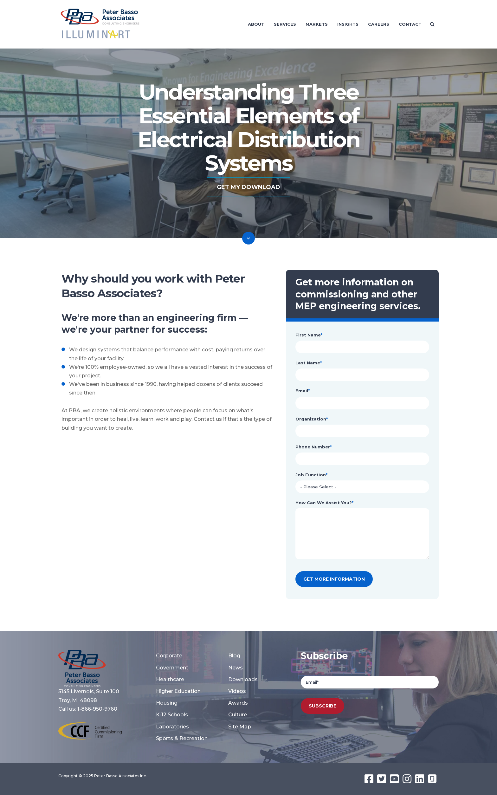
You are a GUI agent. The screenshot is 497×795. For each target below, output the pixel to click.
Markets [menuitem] (317, 24)
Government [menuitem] (172, 668)
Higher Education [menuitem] (178, 691)
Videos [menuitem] (237, 691)
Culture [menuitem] (237, 715)
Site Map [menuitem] (239, 727)
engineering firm (196, 317)
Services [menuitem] (285, 24)
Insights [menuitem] (347, 24)
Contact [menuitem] (410, 24)
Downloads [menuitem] (243, 679)
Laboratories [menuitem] (172, 727)
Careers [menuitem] (378, 24)
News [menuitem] (235, 668)
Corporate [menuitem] (169, 656)
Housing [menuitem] (167, 703)
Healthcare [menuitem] (170, 679)
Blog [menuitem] (234, 656)
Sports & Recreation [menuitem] (182, 738)
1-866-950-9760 (97, 709)
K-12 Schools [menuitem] (172, 715)
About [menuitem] (256, 24)
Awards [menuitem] (238, 703)
